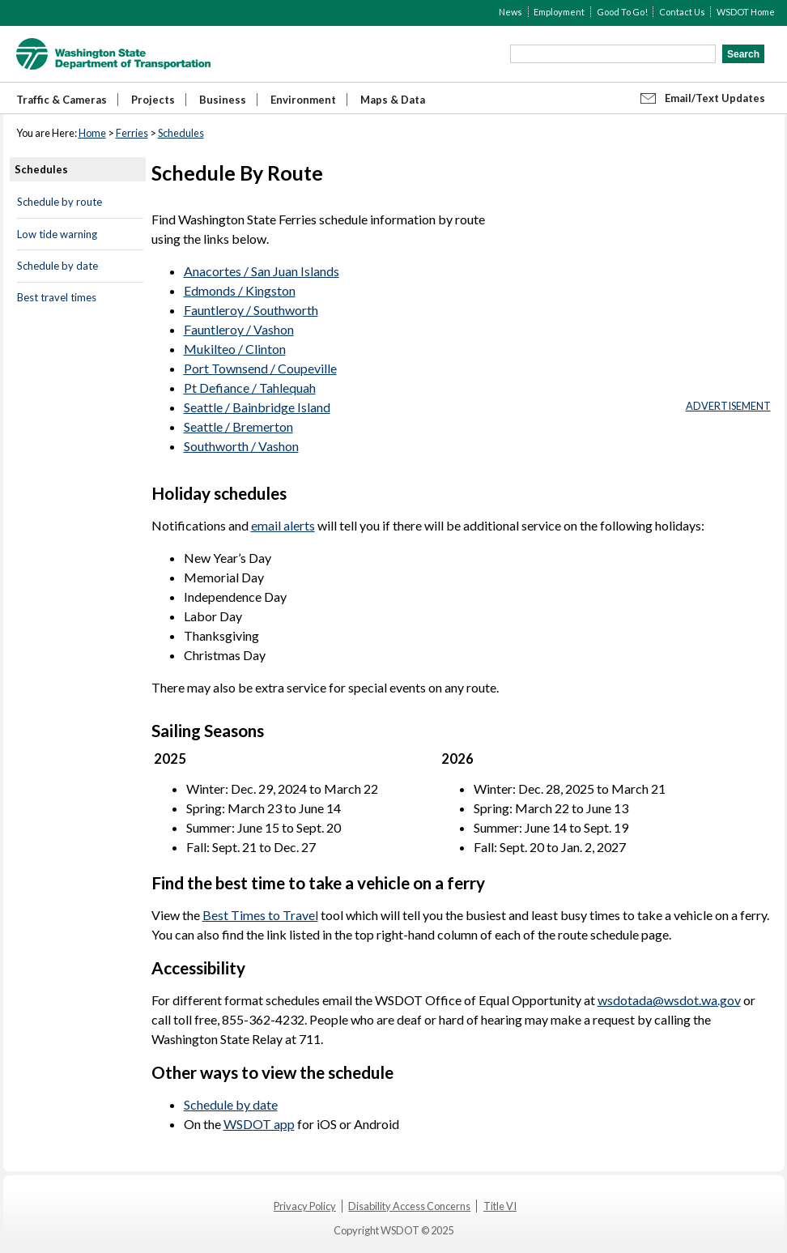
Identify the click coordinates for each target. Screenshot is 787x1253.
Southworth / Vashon (241, 446)
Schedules (181, 132)
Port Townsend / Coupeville (260, 368)
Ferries (132, 132)
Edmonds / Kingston (240, 290)
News (510, 11)
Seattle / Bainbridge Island (257, 407)
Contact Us (682, 11)
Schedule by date (57, 265)
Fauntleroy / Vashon (239, 329)
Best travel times (56, 297)
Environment (303, 99)
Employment (559, 11)
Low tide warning (57, 234)
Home (92, 132)
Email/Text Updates (715, 98)
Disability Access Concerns (409, 1206)
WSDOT (113, 54)
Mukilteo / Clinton (235, 348)
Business (222, 99)
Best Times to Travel (260, 915)
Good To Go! (622, 11)
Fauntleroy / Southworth (251, 310)
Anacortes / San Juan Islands (261, 271)
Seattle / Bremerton (238, 426)
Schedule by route (59, 201)
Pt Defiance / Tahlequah (250, 387)
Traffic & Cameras (61, 99)
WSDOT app (259, 1124)
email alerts (283, 525)
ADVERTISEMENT (728, 405)
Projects (153, 99)
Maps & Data (392, 99)
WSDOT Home (746, 11)
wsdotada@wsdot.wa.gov (669, 1000)
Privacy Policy (305, 1206)
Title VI (500, 1206)
